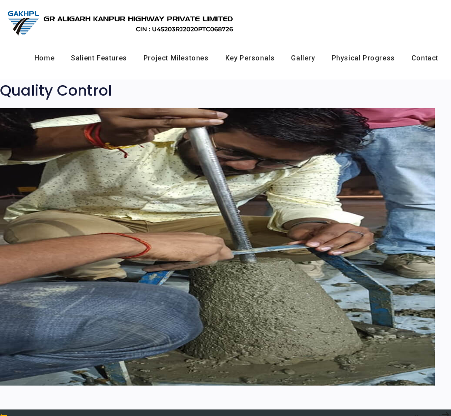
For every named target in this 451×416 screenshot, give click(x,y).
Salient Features (99, 58)
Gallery (303, 58)
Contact (424, 58)
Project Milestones (176, 58)
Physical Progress (363, 58)
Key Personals (250, 58)
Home (44, 58)
